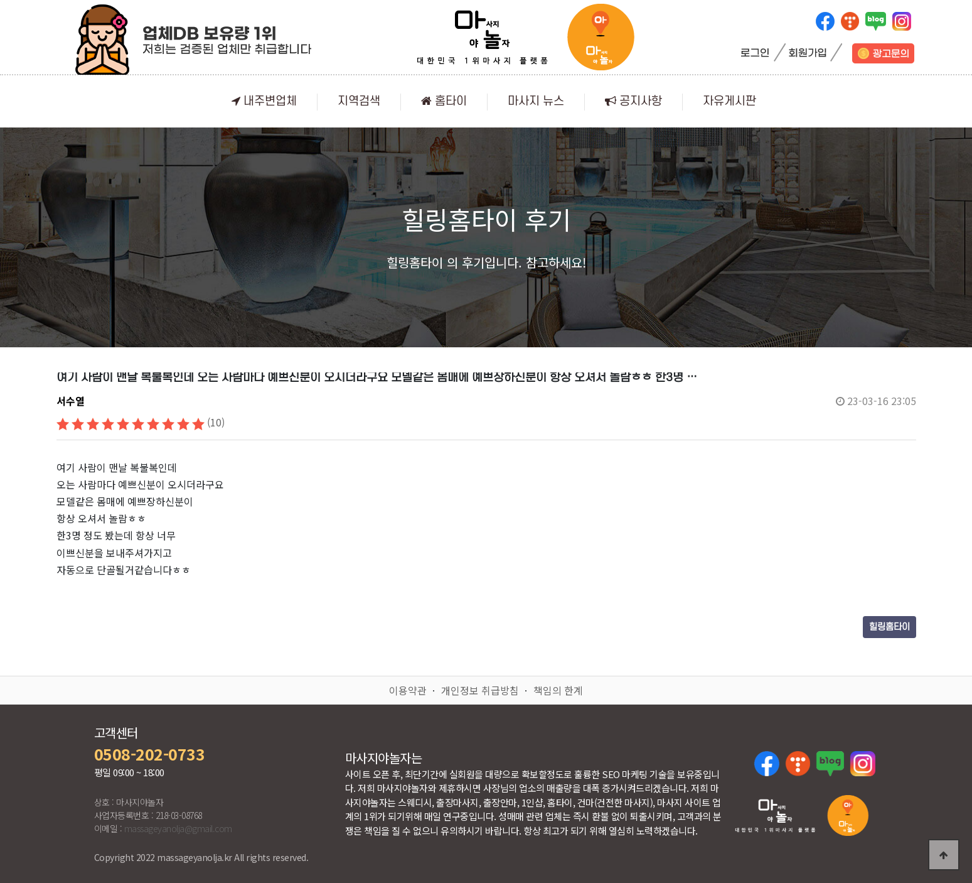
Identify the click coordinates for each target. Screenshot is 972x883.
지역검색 (359, 101)
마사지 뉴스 (536, 101)
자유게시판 (729, 101)
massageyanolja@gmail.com (178, 828)
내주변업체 (264, 101)
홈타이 (444, 101)
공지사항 (633, 101)
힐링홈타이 (889, 627)
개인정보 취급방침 (480, 690)
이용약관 (408, 690)
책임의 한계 (558, 690)
